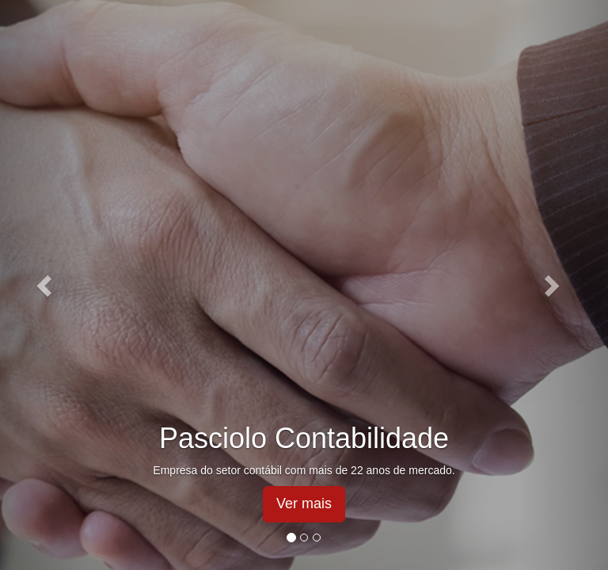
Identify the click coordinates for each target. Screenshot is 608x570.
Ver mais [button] (304, 503)
